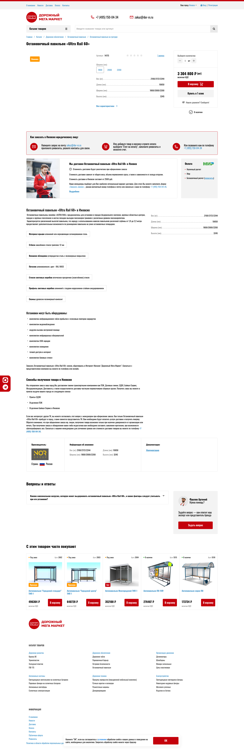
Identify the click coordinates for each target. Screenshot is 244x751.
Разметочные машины (100, 687)
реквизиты (209, 178)
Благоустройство (162, 676)
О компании (30, 5)
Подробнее (74, 191)
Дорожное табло (98, 656)
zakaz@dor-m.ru (141, 17)
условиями (102, 739)
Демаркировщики (99, 690)
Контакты (65, 5)
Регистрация (213, 5)
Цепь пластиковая (163, 667)
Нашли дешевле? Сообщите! (195, 102)
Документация (152, 450)
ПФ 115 (31, 667)
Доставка (49, 5)
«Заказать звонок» (76, 186)
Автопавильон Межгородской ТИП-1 (121, 590)
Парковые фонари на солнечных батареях (45, 683)
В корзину (55, 603)
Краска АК (33, 656)
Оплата (57, 5)
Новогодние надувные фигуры (167, 683)
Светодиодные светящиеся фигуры (169, 680)
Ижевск (193, 5)
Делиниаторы (161, 656)
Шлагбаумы (160, 660)
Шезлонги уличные (163, 687)
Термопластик (34, 660)
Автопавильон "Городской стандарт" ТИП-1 (45, 592)
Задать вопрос (195, 525)
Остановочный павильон (101, 667)
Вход (203, 5)
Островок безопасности (101, 664)
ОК (165, 740)
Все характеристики (107, 106)
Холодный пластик (36, 664)
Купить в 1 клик (196, 93)
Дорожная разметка (36, 653)
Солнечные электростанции (39, 690)
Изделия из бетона (163, 690)
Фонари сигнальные (163, 664)
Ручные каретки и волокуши (103, 683)
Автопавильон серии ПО (192, 590)
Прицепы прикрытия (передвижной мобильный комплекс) (114, 680)
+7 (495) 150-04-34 (107, 17)
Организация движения (165, 653)
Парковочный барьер (100, 660)
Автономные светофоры (38, 687)
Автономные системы (37, 676)
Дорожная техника (99, 676)
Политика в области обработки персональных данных (46, 743)
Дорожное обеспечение (101, 653)
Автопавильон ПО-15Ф (154, 590)
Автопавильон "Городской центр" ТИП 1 (82, 592)
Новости (40, 5)
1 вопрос (160, 55)
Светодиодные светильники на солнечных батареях (48, 680)
